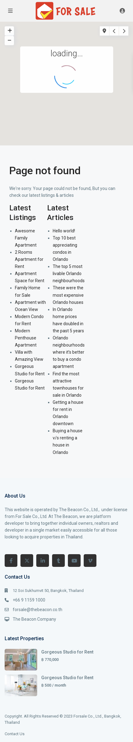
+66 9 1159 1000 (29, 599)
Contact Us (14, 733)
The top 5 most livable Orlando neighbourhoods (69, 273)
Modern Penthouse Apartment (26, 337)
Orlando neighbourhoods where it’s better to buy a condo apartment (69, 352)
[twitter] (26, 560)
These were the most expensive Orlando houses (68, 294)
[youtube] (74, 560)
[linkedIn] (42, 560)
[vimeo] (90, 560)
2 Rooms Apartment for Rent (29, 259)
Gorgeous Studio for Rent (67, 651)
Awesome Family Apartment (26, 238)
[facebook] (11, 560)
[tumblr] (58, 560)
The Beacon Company (34, 619)
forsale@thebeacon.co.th (37, 609)
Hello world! (64, 230)
